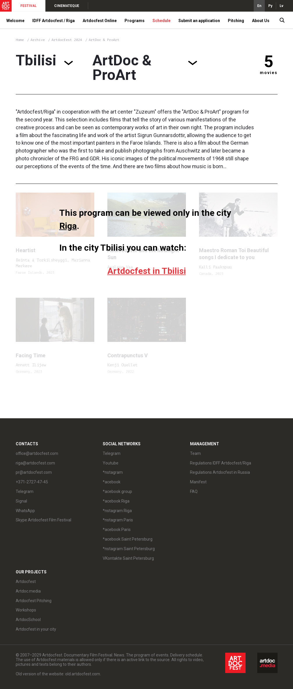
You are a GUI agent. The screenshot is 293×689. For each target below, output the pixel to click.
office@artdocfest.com (37, 453)
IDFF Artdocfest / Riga (53, 20)
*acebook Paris (117, 529)
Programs (135, 20)
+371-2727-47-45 (32, 482)
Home (20, 40)
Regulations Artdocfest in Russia (220, 472)
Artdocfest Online (100, 20)
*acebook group (117, 491)
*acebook (111, 482)
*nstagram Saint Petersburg (129, 548)
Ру (270, 6)
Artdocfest (26, 581)
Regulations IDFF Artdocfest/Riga (220, 463)
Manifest (198, 482)
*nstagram (113, 472)
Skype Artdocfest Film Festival (43, 520)
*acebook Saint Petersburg (127, 539)
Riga (68, 226)
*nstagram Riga (117, 510)
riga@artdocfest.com (35, 463)
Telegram (24, 491)
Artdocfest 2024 (68, 40)
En (259, 6)
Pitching (236, 20)
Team (195, 453)
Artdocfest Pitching (34, 600)
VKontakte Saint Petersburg (128, 558)
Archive (38, 40)
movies (269, 72)
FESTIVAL (28, 6)
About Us (260, 20)
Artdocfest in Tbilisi (146, 271)
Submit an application (199, 20)
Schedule (161, 20)
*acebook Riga (116, 501)
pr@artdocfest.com (34, 472)
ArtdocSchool (28, 619)
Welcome (15, 20)
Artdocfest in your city (36, 629)
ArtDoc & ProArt (104, 40)
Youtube (110, 463)
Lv (281, 6)
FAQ (194, 491)
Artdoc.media (28, 591)
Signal (21, 501)
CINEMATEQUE (66, 6)
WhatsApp (25, 510)
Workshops (26, 610)
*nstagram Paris (118, 520)
